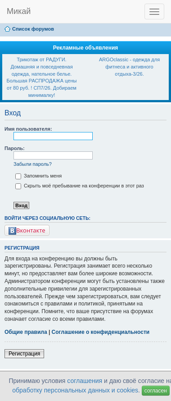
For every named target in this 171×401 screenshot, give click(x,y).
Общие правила (25, 332)
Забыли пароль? (33, 164)
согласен (155, 390)
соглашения (84, 380)
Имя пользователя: (28, 129)
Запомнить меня (38, 175)
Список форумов (33, 29)
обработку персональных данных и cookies (75, 390)
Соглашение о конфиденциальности (101, 332)
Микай (19, 11)
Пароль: (14, 148)
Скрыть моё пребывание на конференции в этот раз (79, 185)
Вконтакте (27, 230)
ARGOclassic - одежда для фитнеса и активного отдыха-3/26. (129, 66)
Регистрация (24, 354)
